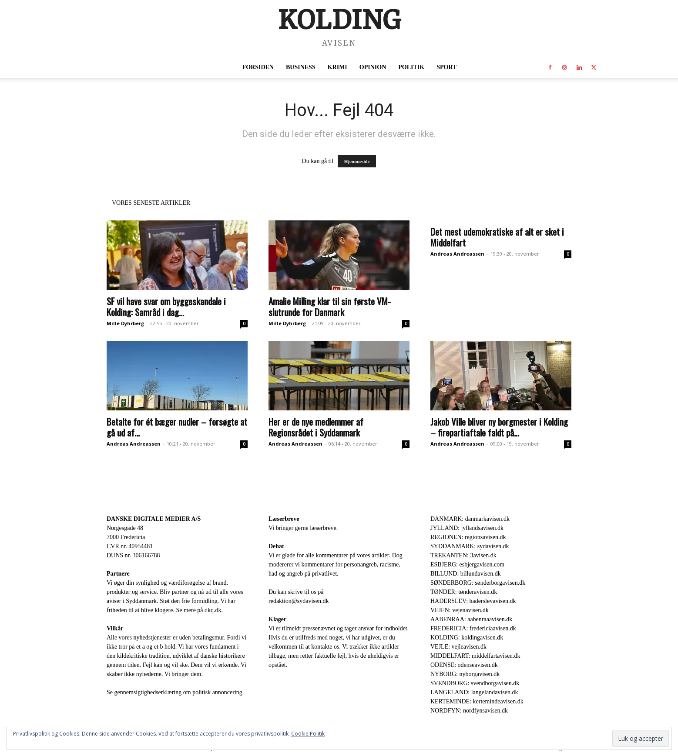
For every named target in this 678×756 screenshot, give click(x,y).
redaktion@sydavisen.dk (299, 601)
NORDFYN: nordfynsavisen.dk (469, 710)
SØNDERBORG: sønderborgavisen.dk (477, 582)
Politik (411, 67)
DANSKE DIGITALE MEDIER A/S (154, 519)
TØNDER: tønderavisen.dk (463, 592)
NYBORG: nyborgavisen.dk (465, 674)
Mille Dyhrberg (125, 323)
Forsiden (258, 67)
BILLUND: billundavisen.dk (465, 573)
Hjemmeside (357, 161)
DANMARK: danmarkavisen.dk (470, 519)
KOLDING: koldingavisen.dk (466, 637)
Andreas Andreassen (457, 253)
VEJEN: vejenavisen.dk (459, 610)
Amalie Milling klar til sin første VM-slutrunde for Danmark (330, 306)
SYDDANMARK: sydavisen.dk (469, 546)
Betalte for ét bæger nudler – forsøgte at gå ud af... (177, 427)
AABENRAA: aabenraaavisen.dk (471, 619)
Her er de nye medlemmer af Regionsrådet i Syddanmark (316, 427)
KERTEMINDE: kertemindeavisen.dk (477, 701)
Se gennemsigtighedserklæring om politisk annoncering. (175, 692)
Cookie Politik (308, 733)
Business (301, 67)
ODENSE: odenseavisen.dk (464, 665)
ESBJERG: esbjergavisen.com (467, 564)
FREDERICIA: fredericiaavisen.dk (473, 628)
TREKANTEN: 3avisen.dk (463, 555)
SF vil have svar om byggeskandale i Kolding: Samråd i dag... (166, 306)
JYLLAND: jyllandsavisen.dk (466, 528)
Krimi (337, 67)
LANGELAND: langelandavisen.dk (474, 692)
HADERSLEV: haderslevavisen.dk (473, 601)
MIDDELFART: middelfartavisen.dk (475, 656)
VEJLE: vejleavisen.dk (458, 646)
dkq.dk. (214, 610)
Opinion (372, 67)
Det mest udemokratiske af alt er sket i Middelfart (497, 237)
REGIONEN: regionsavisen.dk (468, 537)
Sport (446, 67)
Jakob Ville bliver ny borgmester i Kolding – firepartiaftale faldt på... (499, 427)
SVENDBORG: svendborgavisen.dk (474, 683)
